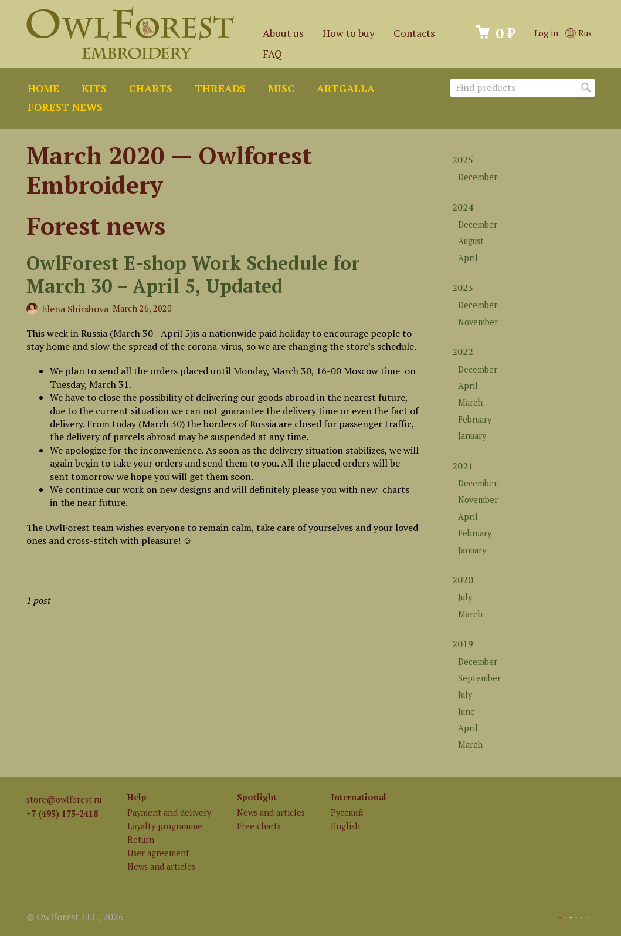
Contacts (414, 33)
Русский (347, 812)
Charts (150, 88)
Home (43, 88)
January (472, 435)
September (479, 678)
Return (140, 839)
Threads (220, 88)
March (470, 402)
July (465, 597)
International (358, 797)
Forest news (65, 107)
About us (283, 33)
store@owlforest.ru (63, 799)
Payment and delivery (169, 812)
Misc (281, 88)
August (471, 240)
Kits (94, 88)
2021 (462, 465)
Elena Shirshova (75, 308)
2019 (462, 643)
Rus (578, 33)
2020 (462, 579)
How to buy (349, 33)
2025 (462, 159)
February (474, 419)
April (468, 257)
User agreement (158, 853)
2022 (462, 351)
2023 (462, 287)
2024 (462, 207)
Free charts (259, 826)
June (466, 711)
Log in (546, 33)
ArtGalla (346, 88)
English (345, 826)
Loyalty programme (164, 826)
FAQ (272, 53)
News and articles (161, 866)
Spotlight (257, 797)
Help (137, 797)
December (477, 177)
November (478, 321)
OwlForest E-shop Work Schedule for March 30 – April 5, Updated (193, 274)
